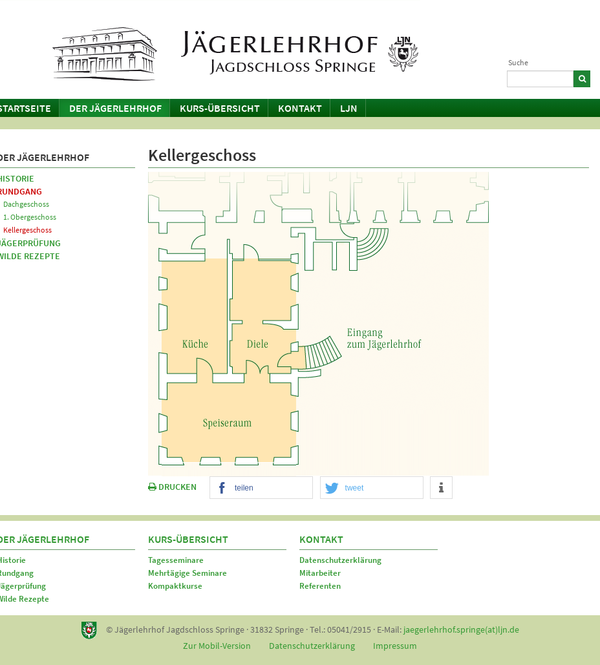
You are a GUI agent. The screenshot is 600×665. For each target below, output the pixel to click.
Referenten (320, 585)
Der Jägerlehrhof (115, 107)
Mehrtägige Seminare (187, 572)
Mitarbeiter (320, 572)
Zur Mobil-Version (217, 645)
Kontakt (300, 107)
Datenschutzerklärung (340, 559)
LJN (349, 107)
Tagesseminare (176, 559)
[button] (261, 488)
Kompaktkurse (175, 585)
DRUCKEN (172, 486)
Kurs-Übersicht (220, 107)
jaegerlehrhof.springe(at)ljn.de (461, 629)
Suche (518, 62)
